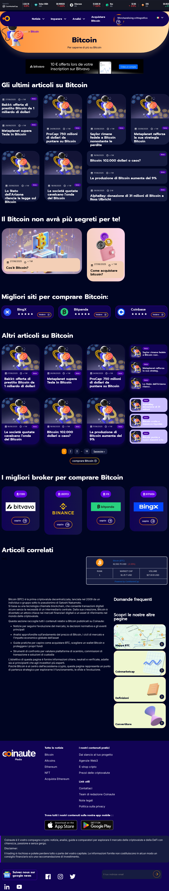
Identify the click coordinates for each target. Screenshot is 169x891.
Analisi (79, 19)
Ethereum (51, 769)
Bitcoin (49, 757)
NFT (47, 775)
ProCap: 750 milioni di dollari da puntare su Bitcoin (62, 137)
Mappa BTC (126, 647)
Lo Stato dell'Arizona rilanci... (154, 388)
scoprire (20, 523)
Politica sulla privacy (92, 808)
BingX (22, 311)
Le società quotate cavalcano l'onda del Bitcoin (63, 194)
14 (87, 453)
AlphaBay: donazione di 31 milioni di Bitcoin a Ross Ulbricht (127, 196)
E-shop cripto (87, 769)
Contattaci (85, 790)
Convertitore (127, 726)
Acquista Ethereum (57, 781)
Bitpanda (81, 311)
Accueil (23, 31)
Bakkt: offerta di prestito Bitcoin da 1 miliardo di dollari (18, 108)
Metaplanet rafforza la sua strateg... (153, 372)
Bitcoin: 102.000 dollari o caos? (115, 159)
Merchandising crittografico (131, 20)
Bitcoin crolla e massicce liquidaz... (153, 425)
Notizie (38, 19)
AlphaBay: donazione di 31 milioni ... (151, 409)
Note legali (86, 802)
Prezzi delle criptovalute (94, 775)
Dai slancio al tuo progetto (96, 757)
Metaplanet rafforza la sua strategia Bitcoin (149, 137)
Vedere (44, 317)
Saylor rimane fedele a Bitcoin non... (154, 356)
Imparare (59, 19)
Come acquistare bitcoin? (103, 270)
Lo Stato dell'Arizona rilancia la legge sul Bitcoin (20, 196)
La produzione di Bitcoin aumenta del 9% (123, 176)
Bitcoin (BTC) (118, 563)
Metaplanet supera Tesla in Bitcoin (17, 132)
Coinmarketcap (130, 673)
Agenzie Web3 (88, 763)
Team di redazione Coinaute (97, 796)
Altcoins (50, 763)
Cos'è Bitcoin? (17, 266)
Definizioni (126, 700)
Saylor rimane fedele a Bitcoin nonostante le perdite (102, 139)
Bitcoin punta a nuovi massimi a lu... (154, 441)
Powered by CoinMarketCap (127, 584)
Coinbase (138, 311)
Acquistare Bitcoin (98, 19)
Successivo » (99, 453)
